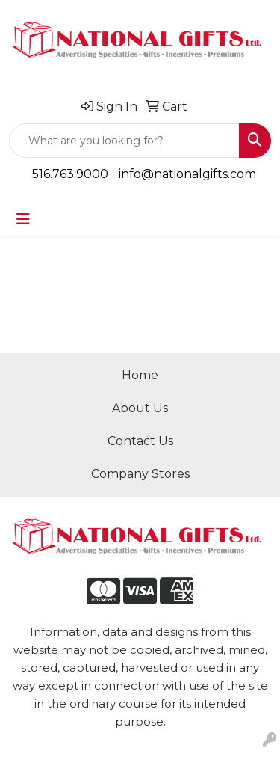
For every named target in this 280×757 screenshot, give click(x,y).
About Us (140, 408)
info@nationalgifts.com (187, 174)
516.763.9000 (70, 174)
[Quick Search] (124, 140)
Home (140, 375)
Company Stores (140, 474)
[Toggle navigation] (23, 219)
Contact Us (140, 441)
